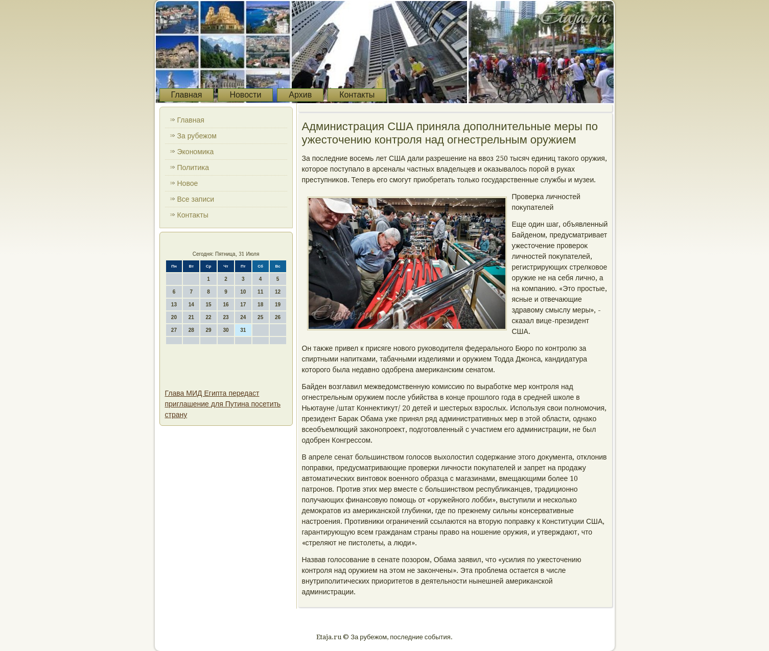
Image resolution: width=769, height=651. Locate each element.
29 (209, 330)
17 (243, 304)
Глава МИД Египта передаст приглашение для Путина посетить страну (223, 404)
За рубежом (197, 136)
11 (260, 292)
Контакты (357, 94)
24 (243, 317)
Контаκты (192, 215)
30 (225, 330)
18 (260, 304)
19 (278, 304)
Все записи (196, 199)
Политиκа (193, 167)
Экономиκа (195, 152)
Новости (245, 94)
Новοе (187, 183)
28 (191, 330)
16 (225, 304)
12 (278, 292)
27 (174, 330)
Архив (300, 94)
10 (243, 292)
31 (243, 330)
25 (260, 317)
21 (191, 317)
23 (225, 317)
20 (174, 317)
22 (209, 317)
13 (174, 304)
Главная (186, 94)
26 (278, 317)
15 (209, 304)
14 (191, 304)
